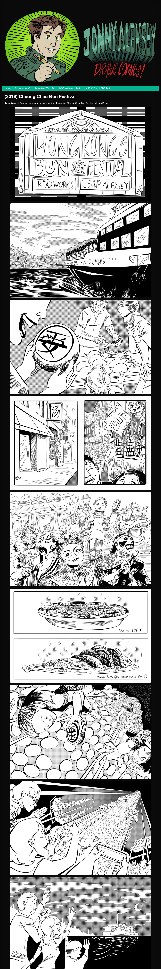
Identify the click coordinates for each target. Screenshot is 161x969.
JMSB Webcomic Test (69, 88)
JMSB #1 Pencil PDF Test (97, 88)
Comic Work (21, 88)
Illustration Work (43, 88)
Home (8, 88)
